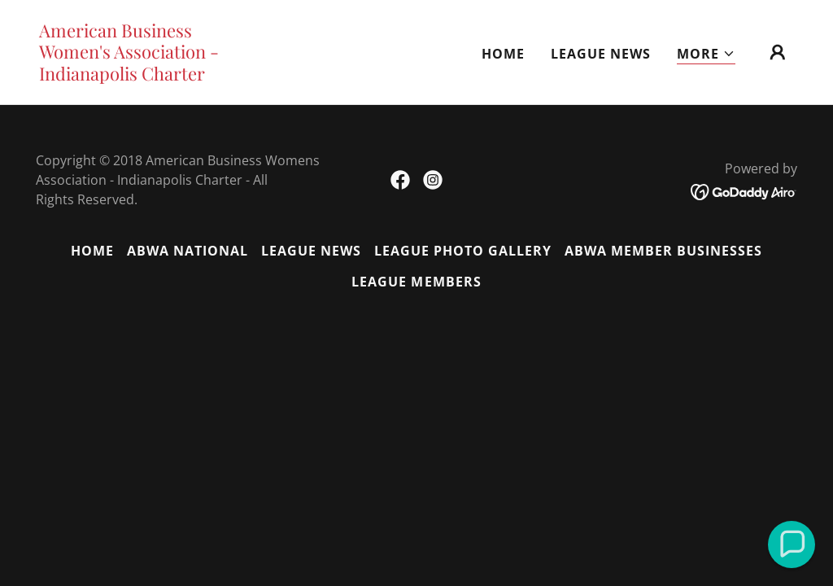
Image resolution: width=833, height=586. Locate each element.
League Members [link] (416, 282)
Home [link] (503, 54)
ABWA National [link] (187, 251)
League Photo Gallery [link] (463, 251)
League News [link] (601, 54)
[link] (145, 76)
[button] (706, 54)
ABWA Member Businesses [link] (663, 251)
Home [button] (92, 251)
